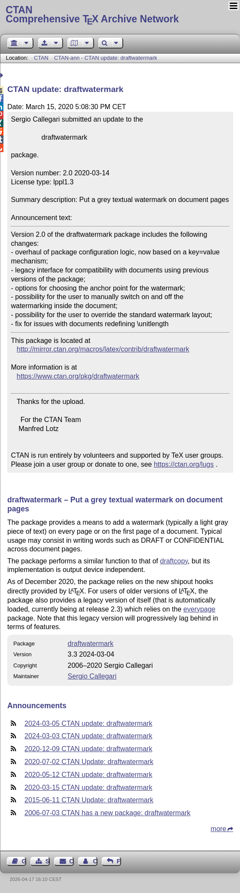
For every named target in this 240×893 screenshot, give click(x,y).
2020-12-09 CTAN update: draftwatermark (88, 748)
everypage (199, 609)
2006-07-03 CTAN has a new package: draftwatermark (107, 813)
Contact (71, 861)
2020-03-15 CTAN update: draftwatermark (88, 787)
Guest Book (24, 861)
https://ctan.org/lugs (184, 464)
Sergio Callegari (92, 676)
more (218, 828)
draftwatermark (91, 643)
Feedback (119, 861)
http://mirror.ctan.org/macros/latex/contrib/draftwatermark (103, 349)
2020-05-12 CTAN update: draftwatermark (88, 774)
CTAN (41, 58)
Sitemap (48, 861)
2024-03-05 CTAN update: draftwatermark (88, 723)
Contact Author (95, 861)
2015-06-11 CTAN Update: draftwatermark (88, 800)
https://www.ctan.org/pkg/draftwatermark (78, 376)
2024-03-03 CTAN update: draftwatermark (88, 736)
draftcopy (174, 561)
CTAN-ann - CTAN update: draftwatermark (105, 58)
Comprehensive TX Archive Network (120, 15)
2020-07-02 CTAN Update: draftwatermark (88, 761)
